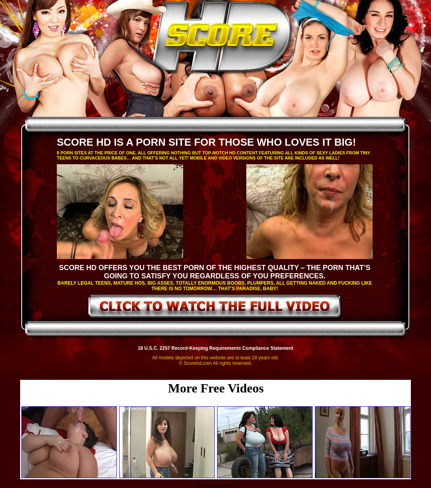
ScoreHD (222, 38)
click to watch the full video (215, 307)
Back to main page (215, 485)
